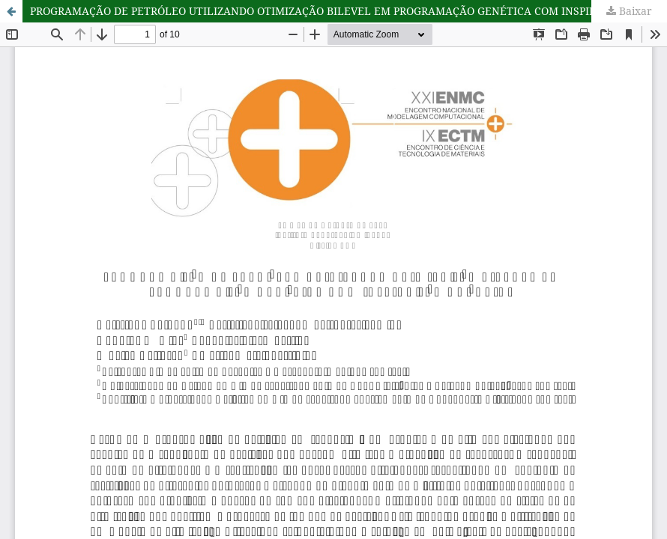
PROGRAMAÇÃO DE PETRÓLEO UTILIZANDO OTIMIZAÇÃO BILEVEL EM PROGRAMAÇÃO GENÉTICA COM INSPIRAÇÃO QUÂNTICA (348, 11)
